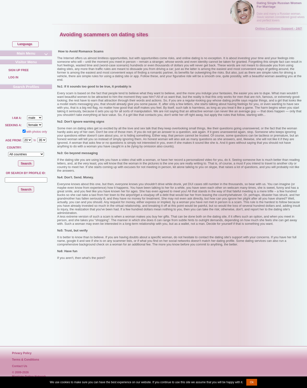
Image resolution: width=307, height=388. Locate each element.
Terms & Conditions (25, 359)
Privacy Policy (21, 353)
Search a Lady (16, 101)
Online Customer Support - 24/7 (278, 28)
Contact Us (19, 366)
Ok (252, 382)
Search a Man (36, 101)
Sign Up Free (18, 70)
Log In (13, 77)
